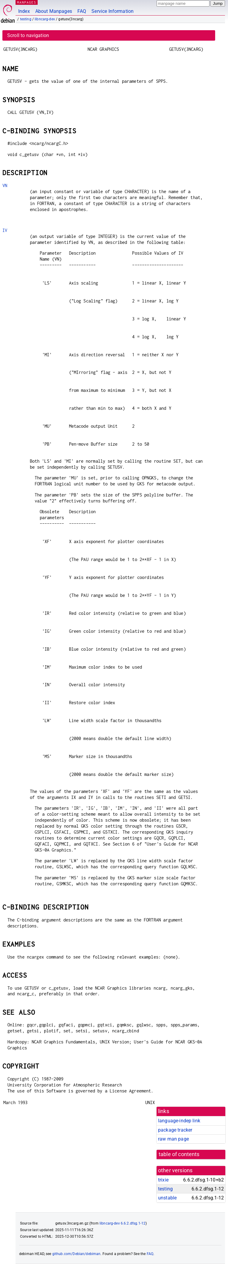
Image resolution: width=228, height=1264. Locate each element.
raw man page (173, 1139)
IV (4, 230)
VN (4, 185)
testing (25, 19)
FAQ (81, 11)
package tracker (175, 1130)
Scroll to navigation (28, 35)
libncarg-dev (45, 19)
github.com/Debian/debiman (76, 1254)
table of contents (179, 1154)
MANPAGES (26, 2)
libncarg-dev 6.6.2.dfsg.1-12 (123, 1223)
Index (24, 11)
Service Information (112, 11)
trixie (163, 1180)
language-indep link (179, 1121)
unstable (167, 1198)
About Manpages (53, 11)
